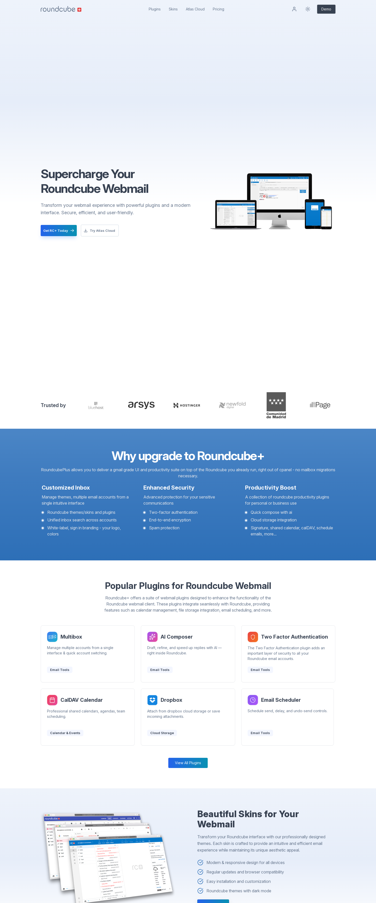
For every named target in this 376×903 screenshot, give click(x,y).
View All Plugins (188, 763)
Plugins (155, 9)
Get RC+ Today (58, 230)
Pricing (218, 9)
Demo (326, 9)
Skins (173, 9)
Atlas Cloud (195, 9)
